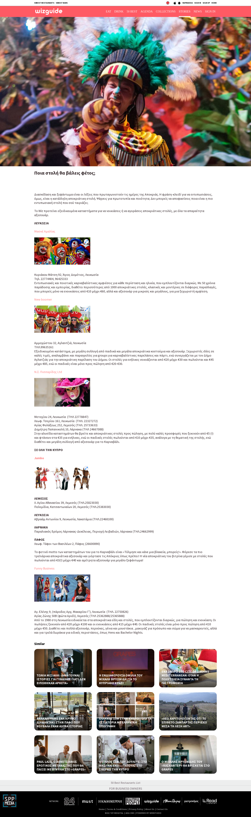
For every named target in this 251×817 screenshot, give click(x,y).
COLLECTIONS (166, 11)
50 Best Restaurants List (125, 783)
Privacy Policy (136, 809)
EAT (108, 11)
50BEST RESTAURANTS (44, 3)
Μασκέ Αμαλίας (44, 231)
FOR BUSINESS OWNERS (125, 788)
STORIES (184, 11)
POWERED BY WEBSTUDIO (148, 813)
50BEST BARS (62, 3)
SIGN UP (206, 3)
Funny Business (44, 568)
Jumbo (39, 458)
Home (102, 809)
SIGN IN (197, 3)
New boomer (43, 299)
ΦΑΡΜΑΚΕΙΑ (187, 3)
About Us (149, 809)
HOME (214, 3)
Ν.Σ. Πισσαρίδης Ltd (48, 372)
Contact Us (162, 809)
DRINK (118, 11)
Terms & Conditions (117, 809)
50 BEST (132, 11)
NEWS (198, 11)
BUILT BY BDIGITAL (114, 813)
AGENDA (147, 11)
